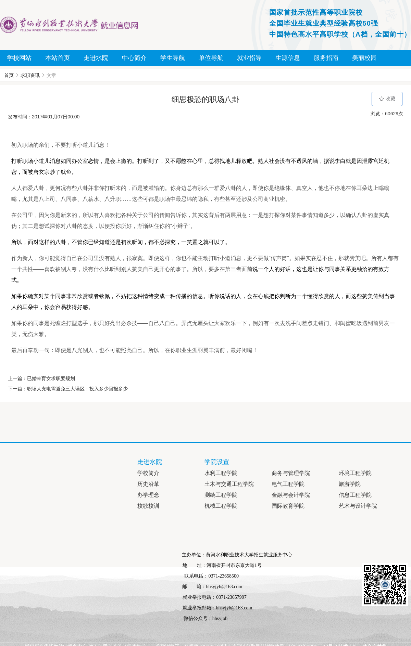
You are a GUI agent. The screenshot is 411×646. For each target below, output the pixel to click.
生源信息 (287, 57)
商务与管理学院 (291, 473)
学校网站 (19, 57)
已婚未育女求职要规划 (51, 378)
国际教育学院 (288, 506)
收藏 (387, 99)
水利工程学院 (220, 473)
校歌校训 (148, 506)
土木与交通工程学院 (229, 484)
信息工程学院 (355, 495)
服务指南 (326, 57)
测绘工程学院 (220, 495)
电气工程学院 (288, 484)
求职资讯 (30, 75)
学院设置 (216, 461)
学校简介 (148, 473)
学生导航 (172, 57)
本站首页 (57, 57)
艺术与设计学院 (358, 506)
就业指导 (249, 57)
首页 (9, 75)
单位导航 (211, 57)
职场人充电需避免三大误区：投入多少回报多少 (77, 388)
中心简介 (134, 57)
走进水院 (96, 57)
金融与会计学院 (291, 495)
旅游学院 (350, 484)
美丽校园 (364, 57)
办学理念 (148, 495)
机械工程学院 (220, 506)
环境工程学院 (355, 473)
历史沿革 (148, 484)
